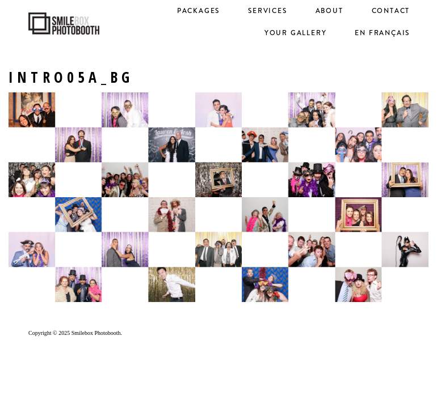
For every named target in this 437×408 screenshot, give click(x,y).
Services (267, 11)
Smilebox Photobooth (96, 333)
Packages (198, 11)
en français (382, 33)
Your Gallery (295, 33)
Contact (391, 11)
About (329, 11)
